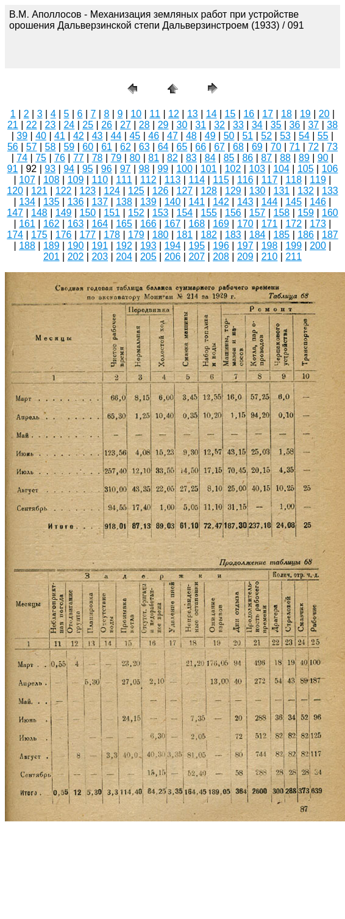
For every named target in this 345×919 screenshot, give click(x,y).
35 (276, 125)
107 (27, 180)
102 (233, 169)
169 (221, 223)
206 (173, 256)
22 (31, 125)
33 (238, 125)
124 (112, 191)
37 (313, 125)
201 (51, 256)
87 (266, 158)
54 (304, 136)
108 (51, 180)
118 (293, 180)
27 (125, 125)
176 (63, 234)
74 (21, 158)
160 (330, 212)
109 (76, 180)
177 (88, 234)
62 (125, 147)
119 (318, 180)
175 (39, 234)
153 (160, 212)
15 (230, 114)
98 (144, 169)
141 (196, 201)
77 (78, 158)
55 (323, 136)
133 (330, 191)
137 (99, 201)
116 (245, 180)
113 (173, 180)
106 (330, 169)
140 (173, 201)
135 (51, 201)
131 (282, 191)
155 (209, 212)
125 (136, 191)
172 (293, 223)
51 (247, 136)
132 (305, 191)
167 (173, 223)
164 (99, 223)
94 (68, 169)
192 (124, 245)
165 (124, 223)
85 (229, 158)
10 (135, 114)
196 (221, 245)
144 (269, 201)
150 (88, 212)
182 (209, 234)
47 (172, 136)
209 (245, 256)
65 (182, 147)
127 (185, 191)
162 (51, 223)
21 (12, 125)
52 (266, 136)
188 (27, 245)
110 (99, 180)
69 (257, 147)
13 (192, 114)
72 (313, 147)
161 (27, 223)
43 (97, 136)
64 (163, 147)
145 (293, 201)
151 (112, 212)
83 (191, 158)
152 (136, 212)
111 (124, 180)
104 (281, 169)
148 (39, 212)
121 (39, 191)
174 (15, 234)
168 (196, 223)
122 (63, 191)
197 (245, 245)
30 (182, 125)
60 (87, 147)
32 (219, 125)
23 (50, 125)
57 (31, 147)
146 (318, 201)
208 (221, 256)
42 (78, 136)
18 (286, 114)
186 (305, 234)
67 (219, 147)
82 (172, 158)
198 (269, 245)
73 (332, 147)
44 (116, 136)
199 (293, 245)
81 (153, 158)
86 (247, 158)
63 (144, 147)
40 (40, 136)
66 (200, 147)
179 (136, 234)
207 (196, 256)
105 (305, 169)
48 (191, 136)
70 (276, 147)
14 (211, 114)
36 (295, 125)
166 (148, 223)
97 (125, 169)
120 (15, 191)
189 (51, 245)
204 (124, 256)
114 (196, 180)
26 (106, 125)
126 (160, 191)
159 (305, 212)
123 (88, 191)
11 (154, 114)
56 (12, 147)
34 (257, 125)
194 (173, 245)
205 (148, 256)
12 (173, 114)
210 (269, 256)
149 (63, 212)
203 (99, 256)
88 (285, 158)
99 (162, 169)
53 (285, 136)
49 (210, 136)
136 (76, 201)
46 (153, 136)
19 (305, 114)
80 (134, 158)
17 (267, 114)
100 (184, 169)
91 (12, 169)
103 (257, 169)
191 (99, 245)
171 (269, 223)
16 (248, 114)
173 (318, 223)
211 (293, 256)
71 (295, 147)
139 (148, 201)
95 (87, 169)
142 (221, 201)
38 (332, 125)
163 (76, 223)
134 (27, 201)
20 (324, 114)
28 (144, 125)
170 (245, 223)
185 (282, 234)
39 (21, 136)
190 (76, 245)
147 (15, 212)
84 (210, 158)
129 (233, 191)
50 (229, 136)
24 (68, 125)
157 (257, 212)
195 (196, 245)
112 (148, 180)
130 (257, 191)
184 (257, 234)
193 (148, 245)
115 (221, 180)
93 (49, 169)
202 (76, 256)
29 (163, 125)
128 (209, 191)
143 (245, 201)
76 (59, 158)
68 (238, 147)
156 (233, 212)
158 (282, 212)
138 (124, 201)
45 (134, 136)
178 (112, 234)
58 (50, 147)
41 (59, 136)
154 (185, 212)
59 (68, 147)
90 (323, 158)
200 (318, 245)
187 (330, 234)
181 (185, 234)
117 (269, 180)
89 (304, 158)
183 (233, 234)
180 (160, 234)
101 (209, 169)
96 (106, 169)
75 (40, 158)
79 (116, 158)
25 (87, 125)
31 (200, 125)
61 (106, 147)
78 (97, 158)
